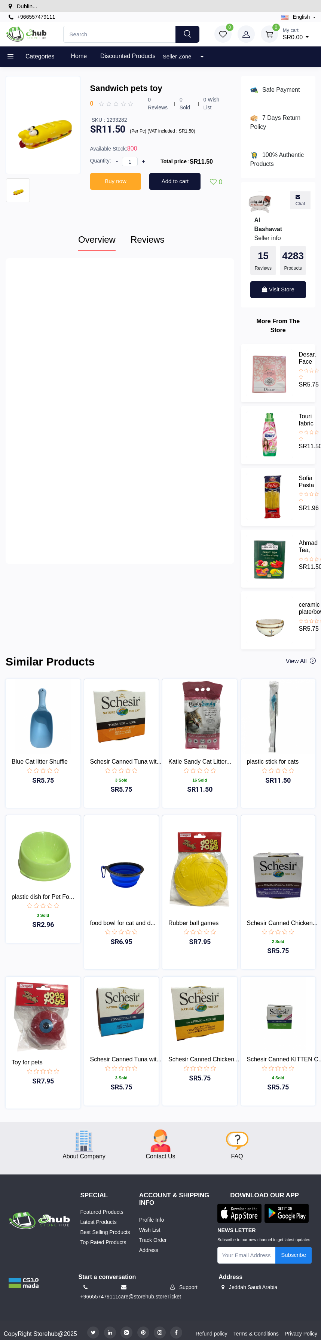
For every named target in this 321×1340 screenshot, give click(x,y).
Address (148, 1250)
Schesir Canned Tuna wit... (126, 761)
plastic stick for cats (273, 761)
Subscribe (293, 1255)
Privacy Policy (301, 1334)
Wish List (149, 1230)
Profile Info (151, 1220)
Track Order (153, 1240)
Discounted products (128, 56)
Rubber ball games (193, 923)
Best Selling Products (105, 1232)
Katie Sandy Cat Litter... (199, 761)
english (296, 17)
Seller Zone (178, 56)
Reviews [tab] (148, 239)
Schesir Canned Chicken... (282, 923)
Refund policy (211, 1334)
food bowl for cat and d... (123, 923)
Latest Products (98, 1222)
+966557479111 (32, 17)
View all (300, 661)
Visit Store (278, 289)
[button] (24, 1282)
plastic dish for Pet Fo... (43, 897)
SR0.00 (296, 33)
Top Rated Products (103, 1242)
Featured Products (101, 1212)
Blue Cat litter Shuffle (40, 761)
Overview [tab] (97, 239)
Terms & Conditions (255, 1334)
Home (79, 56)
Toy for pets (27, 1062)
